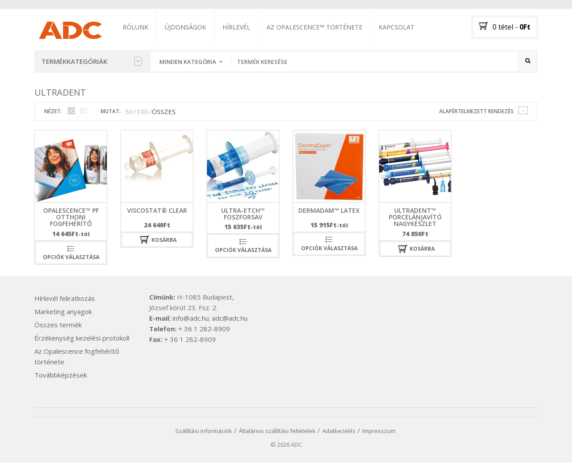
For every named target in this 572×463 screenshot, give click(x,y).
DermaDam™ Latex (329, 211)
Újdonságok (186, 27)
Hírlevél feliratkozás (64, 298)
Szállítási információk (203, 431)
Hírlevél (237, 27)
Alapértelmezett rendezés (476, 111)
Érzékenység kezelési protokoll (81, 338)
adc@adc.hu (230, 318)
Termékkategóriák (91, 61)
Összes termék (58, 325)
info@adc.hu (191, 318)
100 (142, 111)
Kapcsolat (397, 27)
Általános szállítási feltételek (277, 431)
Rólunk (136, 27)
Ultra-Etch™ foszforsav (243, 214)
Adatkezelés (339, 431)
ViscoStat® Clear (157, 211)
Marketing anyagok (63, 311)
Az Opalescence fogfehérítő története (76, 357)
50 (129, 111)
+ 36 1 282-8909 (204, 329)
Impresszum (378, 431)
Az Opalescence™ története (315, 27)
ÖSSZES (164, 111)
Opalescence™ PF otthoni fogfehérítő (71, 218)
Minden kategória (187, 62)
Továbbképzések (60, 375)
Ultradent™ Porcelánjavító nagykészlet (415, 218)
